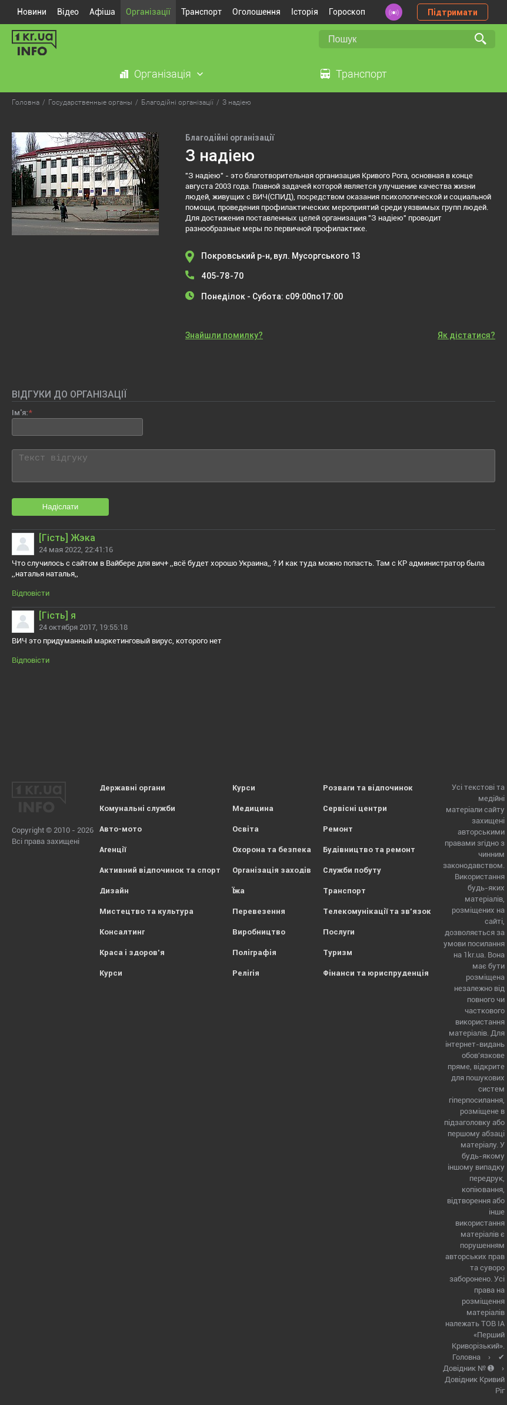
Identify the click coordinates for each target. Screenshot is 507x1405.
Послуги (339, 931)
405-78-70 (222, 276)
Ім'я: (20, 412)
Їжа (238, 890)
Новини (31, 11)
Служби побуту (352, 870)
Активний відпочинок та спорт (160, 870)
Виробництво (258, 931)
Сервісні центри (355, 808)
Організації (148, 11)
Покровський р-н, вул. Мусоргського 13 (281, 256)
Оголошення (256, 11)
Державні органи (132, 787)
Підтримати (453, 12)
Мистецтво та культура (146, 911)
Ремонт (338, 829)
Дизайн (114, 890)
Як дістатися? (466, 335)
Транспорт (201, 11)
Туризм (337, 952)
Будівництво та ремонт (369, 849)
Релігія (245, 973)
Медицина (252, 808)
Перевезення (258, 911)
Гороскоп (347, 11)
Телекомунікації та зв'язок (377, 911)
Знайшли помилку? (224, 335)
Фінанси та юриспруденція (376, 973)
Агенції (112, 849)
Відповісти (30, 593)
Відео (68, 11)
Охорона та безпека (271, 849)
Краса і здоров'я (132, 952)
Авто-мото (120, 829)
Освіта (245, 829)
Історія (304, 11)
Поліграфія (254, 952)
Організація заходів (271, 870)
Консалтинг (122, 931)
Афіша (102, 11)
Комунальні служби (137, 808)
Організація (162, 74)
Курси (110, 973)
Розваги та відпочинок (368, 787)
